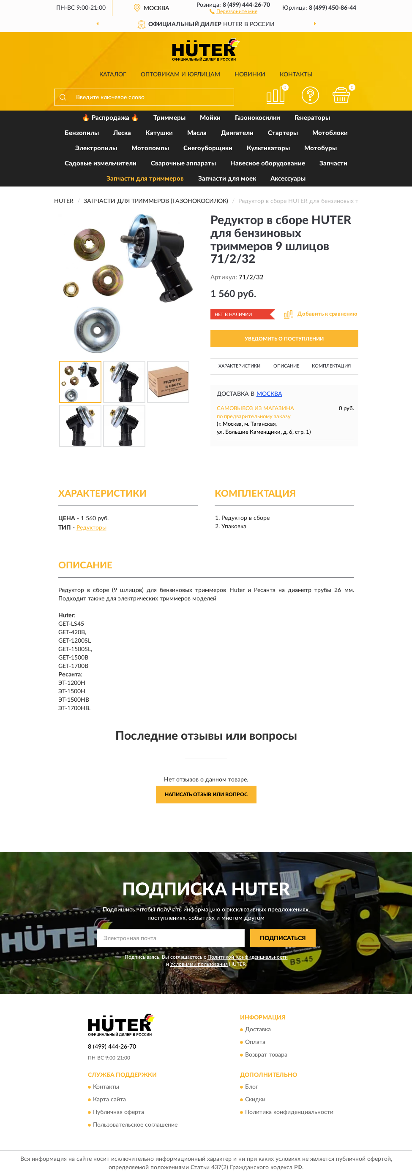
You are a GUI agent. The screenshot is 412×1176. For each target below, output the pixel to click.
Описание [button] (286, 366)
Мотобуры (320, 148)
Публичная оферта (118, 1113)
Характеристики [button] (239, 366)
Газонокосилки (257, 118)
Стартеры (283, 133)
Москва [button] (269, 394)
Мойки (210, 118)
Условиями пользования (199, 964)
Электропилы (96, 148)
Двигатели (237, 133)
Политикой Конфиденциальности (247, 957)
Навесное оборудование (267, 163)
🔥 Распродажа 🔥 (110, 118)
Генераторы (312, 118)
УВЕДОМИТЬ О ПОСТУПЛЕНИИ (284, 338)
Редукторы (91, 528)
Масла (197, 133)
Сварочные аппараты (183, 163)
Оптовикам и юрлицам (180, 75)
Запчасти (333, 163)
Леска (122, 133)
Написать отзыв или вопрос (206, 794)
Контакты (296, 75)
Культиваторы (268, 148)
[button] (233, 11)
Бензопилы (82, 133)
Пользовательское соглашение (135, 1125)
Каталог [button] (112, 75)
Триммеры (169, 118)
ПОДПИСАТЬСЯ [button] (283, 938)
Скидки (255, 1100)
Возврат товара (266, 1055)
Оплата (255, 1042)
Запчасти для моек (227, 179)
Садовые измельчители (100, 163)
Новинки (250, 75)
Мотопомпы (150, 148)
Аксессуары (288, 179)
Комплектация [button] (331, 366)
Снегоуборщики (207, 148)
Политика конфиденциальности (289, 1113)
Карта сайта (109, 1100)
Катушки (159, 133)
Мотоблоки (330, 133)
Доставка (258, 1030)
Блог (251, 1087)
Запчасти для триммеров (145, 179)
